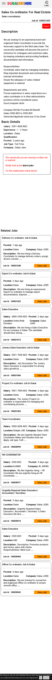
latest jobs (28, 165)
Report (46, 26)
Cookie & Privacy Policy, (11, 678)
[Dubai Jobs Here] (19, 4)
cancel (46, 678)
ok (41, 678)
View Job (42, 265)
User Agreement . (32, 678)
